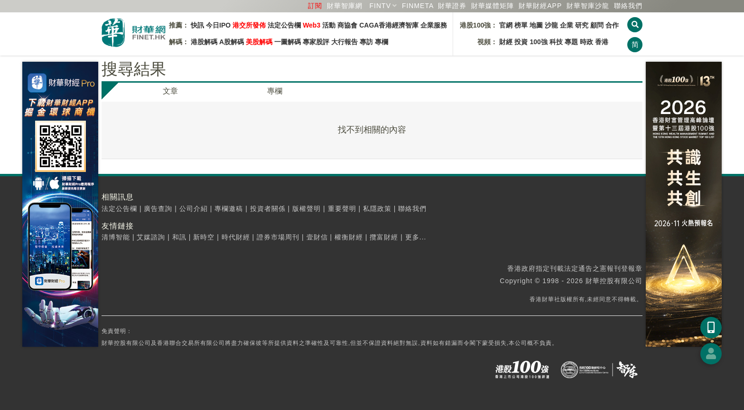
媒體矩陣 (492, 6)
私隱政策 (377, 208)
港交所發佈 (249, 25)
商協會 (347, 25)
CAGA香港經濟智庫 (388, 25)
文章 (170, 91)
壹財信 (317, 237)
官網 (505, 25)
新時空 (203, 237)
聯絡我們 (628, 6)
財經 (505, 42)
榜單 (521, 25)
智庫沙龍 (588, 6)
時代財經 (236, 237)
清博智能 (116, 237)
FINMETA (418, 6)
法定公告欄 (284, 25)
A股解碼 (231, 42)
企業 (566, 25)
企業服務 (433, 25)
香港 (601, 42)
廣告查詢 (158, 208)
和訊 (179, 237)
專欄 (381, 42)
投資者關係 (268, 208)
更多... (416, 237)
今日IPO (218, 25)
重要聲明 (342, 208)
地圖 (536, 25)
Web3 (311, 25)
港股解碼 (204, 42)
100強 (538, 42)
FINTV (380, 6)
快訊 (197, 25)
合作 (612, 25)
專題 (571, 42)
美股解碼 (259, 42)
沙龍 (551, 25)
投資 (521, 42)
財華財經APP (540, 6)
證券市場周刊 (278, 237)
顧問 (597, 25)
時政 (586, 42)
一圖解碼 (287, 42)
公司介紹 (193, 208)
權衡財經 (349, 237)
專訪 (366, 42)
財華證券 (452, 6)
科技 (556, 42)
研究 (581, 25)
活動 (328, 25)
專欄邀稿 (228, 208)
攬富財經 (384, 237)
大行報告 (344, 42)
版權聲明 (306, 208)
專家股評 (316, 42)
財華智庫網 (345, 6)
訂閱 (315, 6)
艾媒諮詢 (151, 237)
